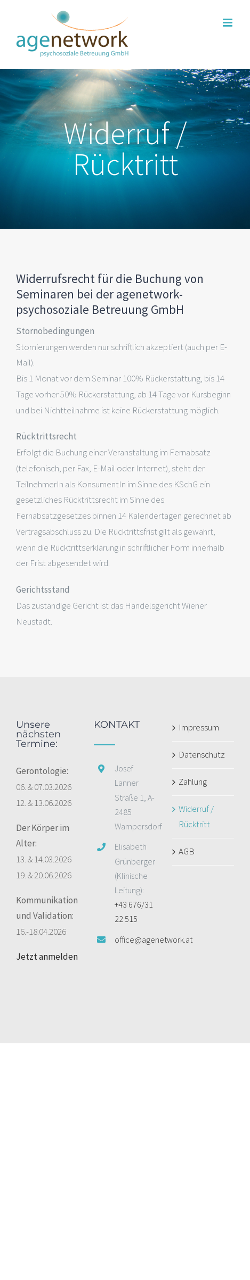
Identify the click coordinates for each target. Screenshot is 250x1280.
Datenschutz (202, 754)
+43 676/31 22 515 (134, 911)
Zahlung (193, 781)
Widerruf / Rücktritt (196, 816)
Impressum (199, 727)
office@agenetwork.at (135, 939)
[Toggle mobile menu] (228, 22)
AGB (187, 851)
